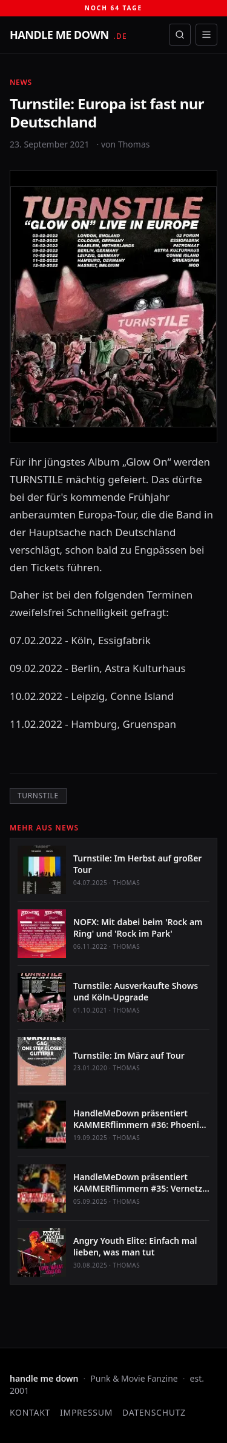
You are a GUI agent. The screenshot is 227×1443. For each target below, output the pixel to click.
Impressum (86, 1412)
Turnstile (38, 795)
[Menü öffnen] (206, 35)
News (21, 82)
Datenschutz (154, 1412)
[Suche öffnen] (180, 35)
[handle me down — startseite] (68, 34)
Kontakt (30, 1412)
